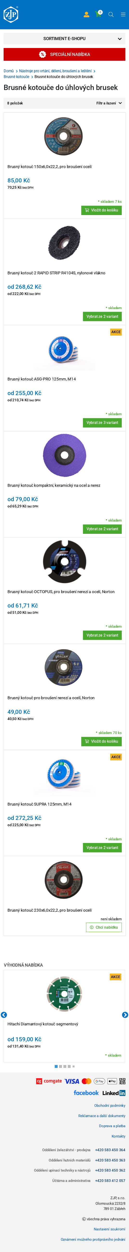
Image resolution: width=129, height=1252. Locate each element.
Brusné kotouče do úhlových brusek (63, 76)
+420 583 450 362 (110, 1170)
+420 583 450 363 (110, 1160)
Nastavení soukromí (109, 1229)
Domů (9, 71)
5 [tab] (74, 1067)
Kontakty (118, 1136)
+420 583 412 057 (110, 1181)
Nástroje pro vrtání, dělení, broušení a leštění (55, 71)
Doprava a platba (112, 1126)
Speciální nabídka (64, 54)
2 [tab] (62, 1068)
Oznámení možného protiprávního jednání (93, 1239)
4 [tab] (71, 1068)
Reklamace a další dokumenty (101, 1116)
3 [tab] (66, 1068)
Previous (3, 1015)
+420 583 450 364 (110, 1150)
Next (125, 1015)
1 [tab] (58, 1068)
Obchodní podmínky (109, 1105)
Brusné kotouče (17, 76)
